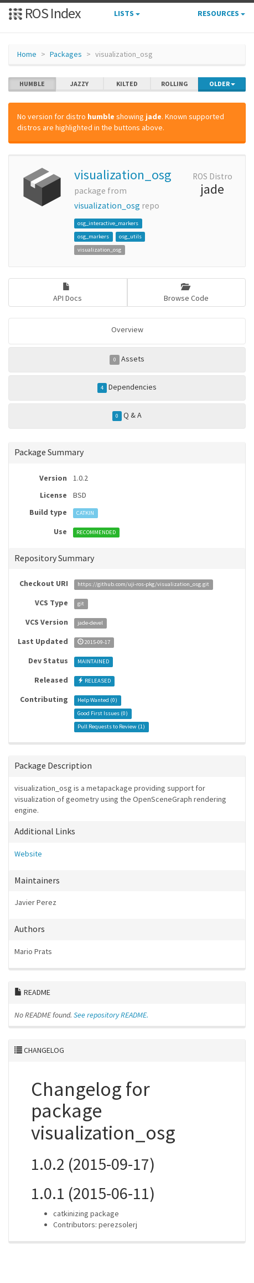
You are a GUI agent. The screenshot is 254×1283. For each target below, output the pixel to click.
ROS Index (44, 13)
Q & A (127, 415)
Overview (127, 329)
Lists (127, 13)
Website (28, 854)
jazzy (79, 83)
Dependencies (127, 387)
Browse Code (186, 293)
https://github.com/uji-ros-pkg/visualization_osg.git (143, 584)
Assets (127, 359)
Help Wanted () (97, 700)
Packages (66, 54)
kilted (127, 83)
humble (32, 83)
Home (27, 54)
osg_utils (130, 236)
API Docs (67, 293)
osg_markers (93, 236)
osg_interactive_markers (107, 223)
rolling (174, 83)
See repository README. (111, 1015)
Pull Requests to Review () (111, 726)
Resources (221, 13)
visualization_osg (123, 174)
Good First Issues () (102, 713)
